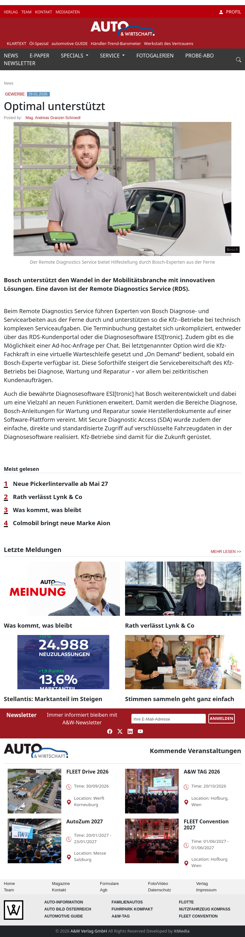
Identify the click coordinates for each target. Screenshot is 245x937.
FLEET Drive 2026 (87, 771)
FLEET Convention (198, 916)
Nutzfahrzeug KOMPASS (204, 909)
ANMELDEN (222, 718)
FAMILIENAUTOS (127, 902)
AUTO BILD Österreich (67, 909)
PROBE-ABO (199, 55)
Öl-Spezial (38, 43)
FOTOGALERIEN (156, 55)
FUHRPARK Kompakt (132, 909)
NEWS (11, 55)
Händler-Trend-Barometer (116, 43)
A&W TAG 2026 (202, 771)
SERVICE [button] (110, 55)
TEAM (27, 12)
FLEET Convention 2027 (206, 824)
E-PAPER (40, 55)
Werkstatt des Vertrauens (168, 43)
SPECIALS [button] (73, 55)
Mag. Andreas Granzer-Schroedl (53, 118)
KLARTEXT (16, 43)
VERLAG (11, 12)
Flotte (186, 902)
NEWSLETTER (19, 63)
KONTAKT (44, 12)
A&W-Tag (121, 916)
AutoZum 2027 (84, 821)
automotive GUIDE (69, 43)
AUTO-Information (63, 902)
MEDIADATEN (68, 12)
